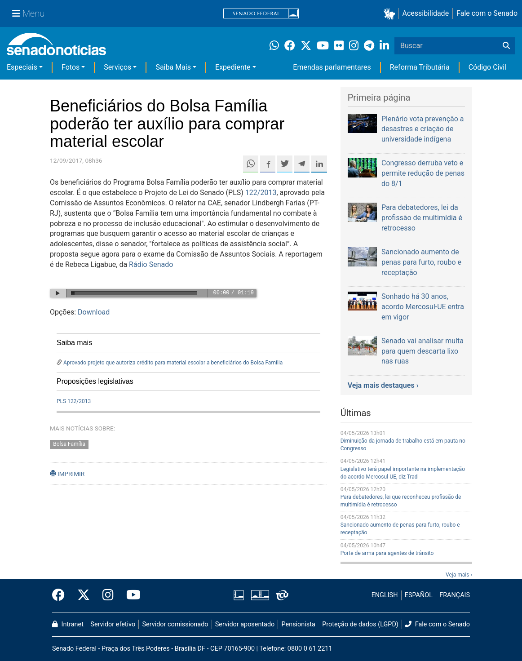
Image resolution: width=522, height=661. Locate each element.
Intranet (68, 624)
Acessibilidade (426, 13)
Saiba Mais (173, 67)
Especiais (22, 67)
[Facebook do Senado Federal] (61, 595)
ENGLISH (385, 595)
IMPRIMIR (67, 473)
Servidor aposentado (244, 624)
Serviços (117, 67)
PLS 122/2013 (74, 401)
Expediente (232, 67)
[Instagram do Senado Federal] (108, 595)
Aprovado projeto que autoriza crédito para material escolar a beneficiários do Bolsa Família (173, 362)
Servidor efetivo (112, 624)
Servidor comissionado (175, 624)
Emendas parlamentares (332, 67)
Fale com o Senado (487, 13)
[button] (391, 14)
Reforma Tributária (420, 67)
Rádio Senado (151, 264)
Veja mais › (459, 575)
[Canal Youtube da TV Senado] (130, 595)
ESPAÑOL (419, 595)
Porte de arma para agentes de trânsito (387, 553)
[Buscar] (506, 46)
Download (94, 312)
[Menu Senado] (28, 13)
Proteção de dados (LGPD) (360, 624)
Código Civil (487, 67)
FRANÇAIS (454, 595)
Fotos (71, 67)
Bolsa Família (69, 444)
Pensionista (298, 624)
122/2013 (261, 192)
